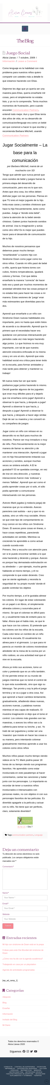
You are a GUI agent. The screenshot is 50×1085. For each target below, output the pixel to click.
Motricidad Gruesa (33, 1072)
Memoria (37, 1070)
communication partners (22, 835)
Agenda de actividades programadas (18, 970)
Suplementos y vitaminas (21, 1075)
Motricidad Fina (16, 1072)
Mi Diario (6, 1025)
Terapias (38, 1075)
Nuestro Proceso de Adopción (19, 1074)
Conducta (8, 1067)
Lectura (43, 1068)
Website (6, 914)
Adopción (6, 997)
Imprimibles (10, 1068)
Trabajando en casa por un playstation (19, 964)
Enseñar (6, 1008)
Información (8, 61)
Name (5, 893)
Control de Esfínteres (25, 1067)
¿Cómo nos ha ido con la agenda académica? (22, 959)
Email (5, 904)
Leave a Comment (27, 61)
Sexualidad (40, 1074)
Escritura (41, 1067)
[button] (25, 28)
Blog (4, 1003)
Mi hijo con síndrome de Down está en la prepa (23, 944)
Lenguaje (38, 835)
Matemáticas (26, 1070)
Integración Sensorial (27, 1068)
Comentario (8, 867)
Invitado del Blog (9, 1020)
